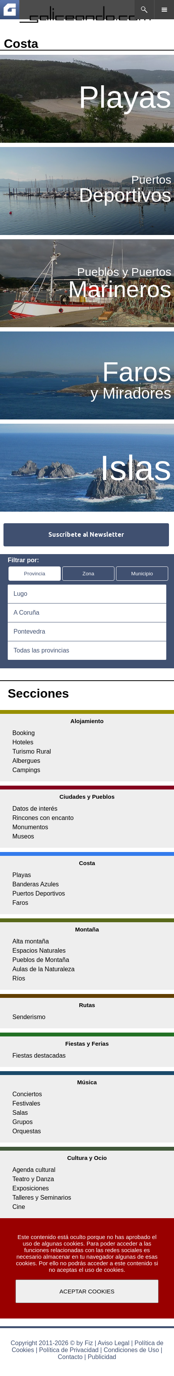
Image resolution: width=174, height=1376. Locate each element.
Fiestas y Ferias (87, 1043)
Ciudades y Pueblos (87, 796)
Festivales (26, 1103)
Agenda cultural (33, 1169)
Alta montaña (30, 941)
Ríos (18, 978)
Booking (23, 733)
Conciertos (27, 1094)
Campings (26, 770)
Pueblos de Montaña (40, 960)
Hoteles (22, 742)
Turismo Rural (31, 751)
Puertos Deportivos (38, 893)
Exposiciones (30, 1188)
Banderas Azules (35, 884)
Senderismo (28, 1017)
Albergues (26, 760)
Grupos (22, 1122)
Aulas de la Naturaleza (43, 969)
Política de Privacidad (69, 1350)
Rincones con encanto (42, 818)
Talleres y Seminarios (41, 1197)
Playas (21, 875)
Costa (87, 863)
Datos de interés (35, 808)
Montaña (87, 929)
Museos (23, 836)
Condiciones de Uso (131, 1350)
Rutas (87, 1005)
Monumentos (30, 827)
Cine (18, 1207)
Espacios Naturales (39, 950)
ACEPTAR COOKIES (87, 1291)
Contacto (70, 1357)
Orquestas (26, 1131)
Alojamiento (87, 721)
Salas (20, 1112)
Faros (20, 902)
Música (87, 1082)
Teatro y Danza (33, 1179)
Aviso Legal (113, 1343)
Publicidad (102, 1357)
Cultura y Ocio (87, 1158)
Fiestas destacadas (39, 1055)
